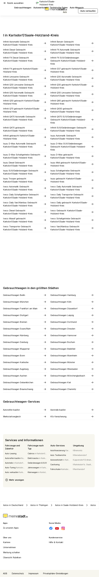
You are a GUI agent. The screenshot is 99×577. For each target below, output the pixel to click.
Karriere (6, 542)
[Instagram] (63, 528)
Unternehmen (9, 547)
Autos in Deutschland (13, 505)
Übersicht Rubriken (12, 557)
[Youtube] (57, 528)
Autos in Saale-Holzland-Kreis (66, 505)
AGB (5, 573)
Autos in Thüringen (36, 505)
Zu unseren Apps (11, 528)
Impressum (33, 573)
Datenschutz (18, 573)
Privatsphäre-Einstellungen (55, 573)
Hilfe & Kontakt (56, 542)
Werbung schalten (11, 552)
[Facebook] (51, 528)
